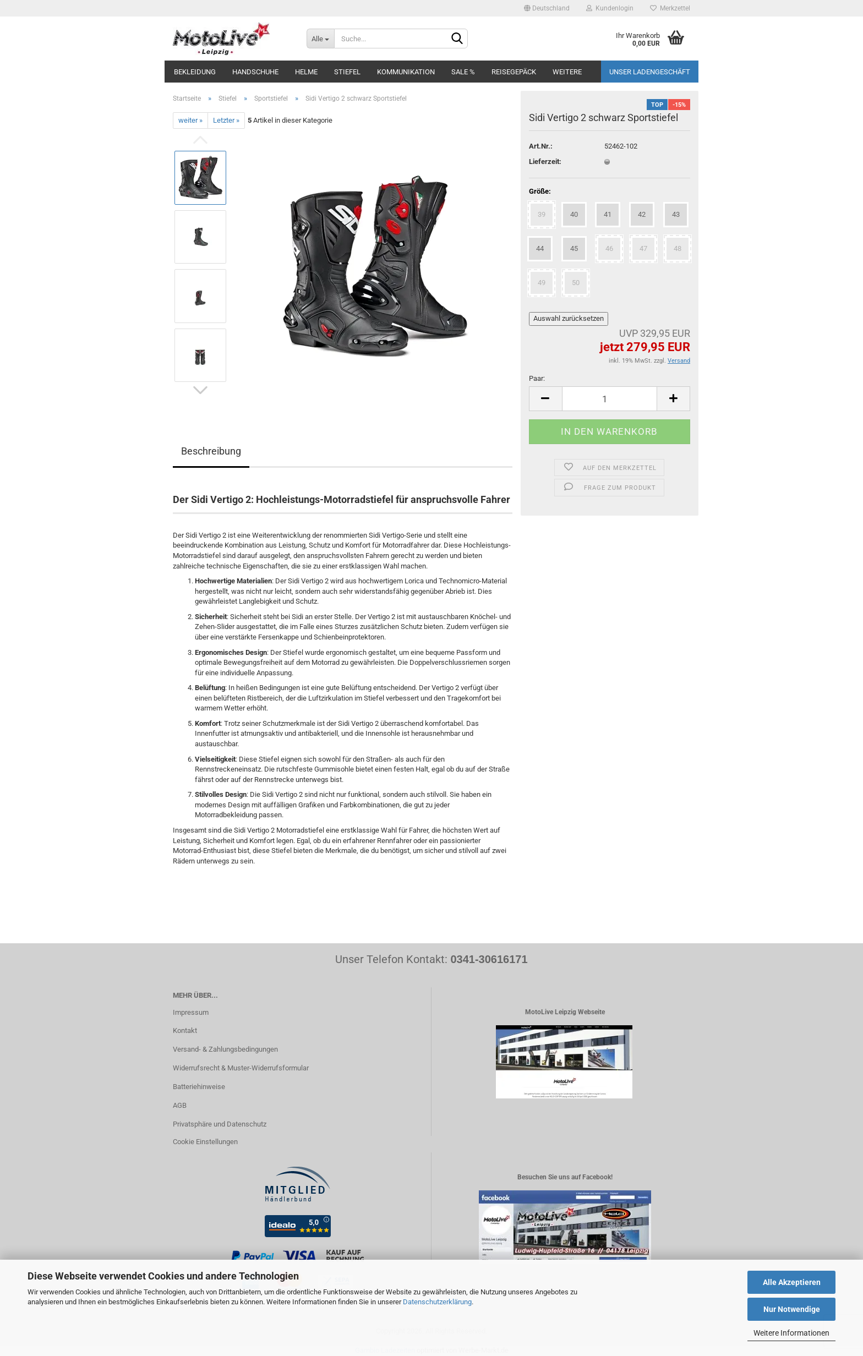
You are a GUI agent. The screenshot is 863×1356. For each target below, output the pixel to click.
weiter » (190, 120)
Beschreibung (211, 451)
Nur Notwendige (791, 1309)
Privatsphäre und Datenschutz (219, 1124)
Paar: (537, 378)
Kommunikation (406, 72)
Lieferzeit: (545, 161)
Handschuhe (255, 72)
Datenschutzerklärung (437, 1302)
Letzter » (226, 120)
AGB (180, 1105)
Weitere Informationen (791, 1332)
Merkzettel (670, 8)
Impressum (191, 1012)
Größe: (540, 191)
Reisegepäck (513, 72)
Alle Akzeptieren (792, 1282)
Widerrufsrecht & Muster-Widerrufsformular (241, 1068)
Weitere (567, 72)
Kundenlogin (609, 8)
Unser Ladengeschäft (649, 72)
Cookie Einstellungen (205, 1142)
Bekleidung (195, 72)
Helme (306, 72)
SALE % (463, 72)
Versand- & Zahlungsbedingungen (225, 1049)
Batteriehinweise (199, 1086)
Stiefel (347, 72)
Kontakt (185, 1030)
